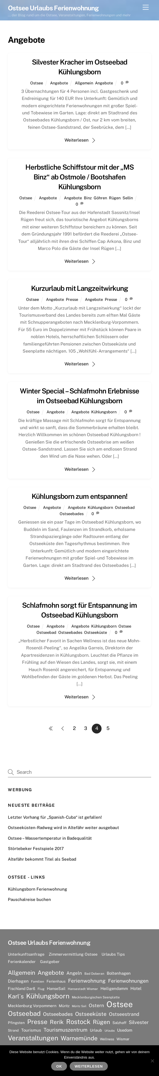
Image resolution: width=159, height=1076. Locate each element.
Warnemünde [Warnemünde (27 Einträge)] (79, 1038)
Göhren (100, 197)
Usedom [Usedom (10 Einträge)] (124, 1030)
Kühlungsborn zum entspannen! (79, 496)
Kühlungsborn (104, 411)
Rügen (115, 197)
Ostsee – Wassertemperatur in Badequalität (50, 838)
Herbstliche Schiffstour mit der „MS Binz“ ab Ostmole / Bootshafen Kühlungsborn (79, 177)
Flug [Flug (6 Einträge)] (41, 989)
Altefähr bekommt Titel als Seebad (42, 859)
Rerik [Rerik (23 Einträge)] (57, 1022)
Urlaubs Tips (113, 954)
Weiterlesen (76, 140)
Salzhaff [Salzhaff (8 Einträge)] (119, 1022)
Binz (88, 197)
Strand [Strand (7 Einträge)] (13, 1030)
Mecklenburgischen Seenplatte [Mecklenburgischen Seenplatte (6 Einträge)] (96, 997)
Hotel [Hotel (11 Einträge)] (136, 988)
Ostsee (36, 83)
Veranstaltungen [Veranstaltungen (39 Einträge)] (33, 1037)
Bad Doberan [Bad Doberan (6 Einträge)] (94, 974)
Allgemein (84, 83)
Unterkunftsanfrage (26, 954)
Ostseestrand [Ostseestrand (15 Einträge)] (124, 1014)
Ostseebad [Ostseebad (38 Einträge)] (24, 1013)
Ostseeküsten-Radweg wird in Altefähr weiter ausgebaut (63, 827)
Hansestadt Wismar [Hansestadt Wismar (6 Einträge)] (83, 989)
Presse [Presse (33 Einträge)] (37, 1021)
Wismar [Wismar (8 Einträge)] (123, 1039)
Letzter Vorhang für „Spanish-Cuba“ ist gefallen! (55, 817)
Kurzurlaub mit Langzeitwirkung (79, 288)
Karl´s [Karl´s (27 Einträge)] (16, 996)
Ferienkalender (22, 961)
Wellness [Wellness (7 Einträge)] (107, 1039)
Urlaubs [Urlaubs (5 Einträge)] (110, 1030)
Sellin (128, 197)
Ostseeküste (95, 632)
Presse (72, 299)
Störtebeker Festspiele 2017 (36, 848)
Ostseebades (72, 513)
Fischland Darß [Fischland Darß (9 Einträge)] (21, 988)
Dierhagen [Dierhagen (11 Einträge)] (18, 981)
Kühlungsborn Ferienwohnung (37, 889)
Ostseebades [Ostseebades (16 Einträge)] (58, 1014)
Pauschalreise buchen (29, 899)
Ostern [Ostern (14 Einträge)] (96, 1005)
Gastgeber (50, 961)
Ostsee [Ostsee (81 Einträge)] (119, 1004)
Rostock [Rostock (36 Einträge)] (78, 1021)
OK (59, 1066)
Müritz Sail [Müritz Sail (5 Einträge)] (79, 1006)
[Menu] (145, 7)
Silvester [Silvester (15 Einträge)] (139, 1022)
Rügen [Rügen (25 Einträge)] (101, 1022)
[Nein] (152, 1060)
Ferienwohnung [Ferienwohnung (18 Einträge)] (87, 981)
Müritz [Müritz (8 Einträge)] (64, 1006)
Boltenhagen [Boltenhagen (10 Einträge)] (119, 973)
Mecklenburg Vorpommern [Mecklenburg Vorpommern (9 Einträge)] (32, 1005)
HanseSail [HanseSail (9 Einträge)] (56, 988)
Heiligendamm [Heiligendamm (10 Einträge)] (114, 988)
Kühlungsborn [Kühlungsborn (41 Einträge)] (47, 996)
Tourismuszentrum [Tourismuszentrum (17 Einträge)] (65, 1030)
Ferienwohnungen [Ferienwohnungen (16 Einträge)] (128, 981)
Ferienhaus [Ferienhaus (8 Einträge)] (56, 981)
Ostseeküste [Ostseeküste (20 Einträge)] (90, 1014)
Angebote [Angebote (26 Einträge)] (51, 972)
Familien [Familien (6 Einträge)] (37, 981)
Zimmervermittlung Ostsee (73, 954)
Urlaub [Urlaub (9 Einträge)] (96, 1030)
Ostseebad (125, 507)
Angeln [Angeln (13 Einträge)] (74, 973)
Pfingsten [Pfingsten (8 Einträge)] (16, 1022)
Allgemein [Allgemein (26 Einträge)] (21, 972)
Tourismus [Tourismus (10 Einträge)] (31, 1030)
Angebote (59, 83)
